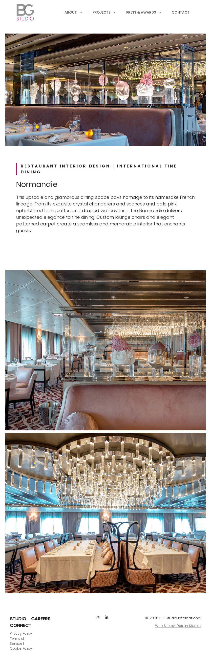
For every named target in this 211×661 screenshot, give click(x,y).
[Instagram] (98, 617)
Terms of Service (17, 641)
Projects (107, 12)
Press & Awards (146, 12)
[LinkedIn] (106, 617)
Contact (181, 12)
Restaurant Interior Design (65, 166)
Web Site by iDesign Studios (178, 626)
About (76, 12)
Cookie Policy (21, 648)
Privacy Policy (21, 633)
